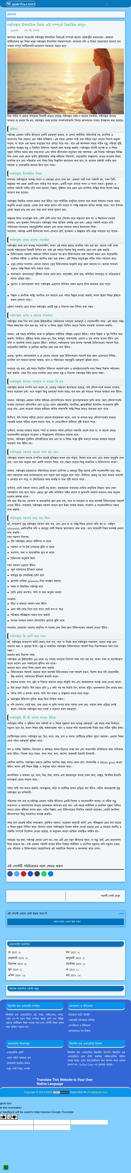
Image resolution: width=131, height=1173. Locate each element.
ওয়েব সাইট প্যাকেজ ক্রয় (19, 1058)
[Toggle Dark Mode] (110, 4)
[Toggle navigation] (122, 4)
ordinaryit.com (98, 1092)
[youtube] (103, 4)
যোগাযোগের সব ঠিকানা (79, 1031)
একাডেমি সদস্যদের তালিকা (81, 1020)
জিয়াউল (107, 1052)
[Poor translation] (12, 1117)
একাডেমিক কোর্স (15, 1052)
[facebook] (92, 4)
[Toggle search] (116, 4)
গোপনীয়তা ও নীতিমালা (79, 1026)
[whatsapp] (97, 4)
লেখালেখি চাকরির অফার (18, 1063)
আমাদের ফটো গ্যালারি (79, 1015)
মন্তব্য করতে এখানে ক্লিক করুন (65, 921)
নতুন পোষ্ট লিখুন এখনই (18, 1069)
